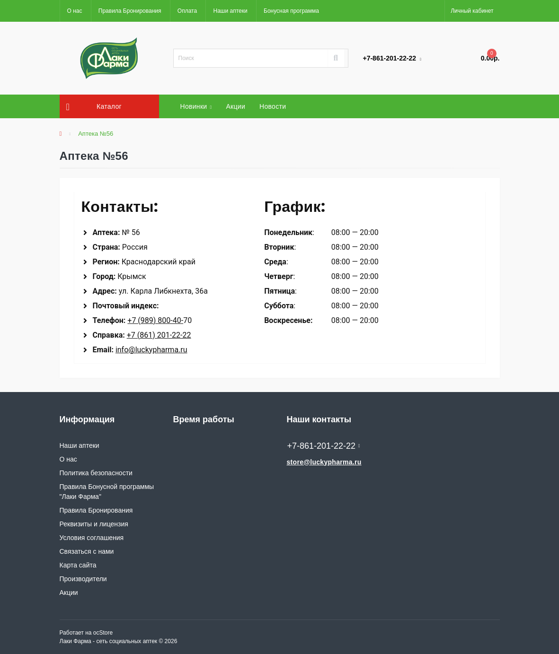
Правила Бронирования (129, 11)
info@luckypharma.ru (151, 349)
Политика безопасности (96, 473)
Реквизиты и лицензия (94, 524)
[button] (471, 11)
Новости (272, 106)
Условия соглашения (92, 537)
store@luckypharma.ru (324, 462)
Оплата (187, 11)
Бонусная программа (291, 11)
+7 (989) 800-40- (155, 320)
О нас (74, 11)
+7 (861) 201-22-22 (159, 335)
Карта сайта (78, 565)
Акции (235, 106)
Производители (83, 579)
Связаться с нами (87, 551)
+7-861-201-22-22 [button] (323, 446)
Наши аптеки (230, 11)
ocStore (103, 632)
